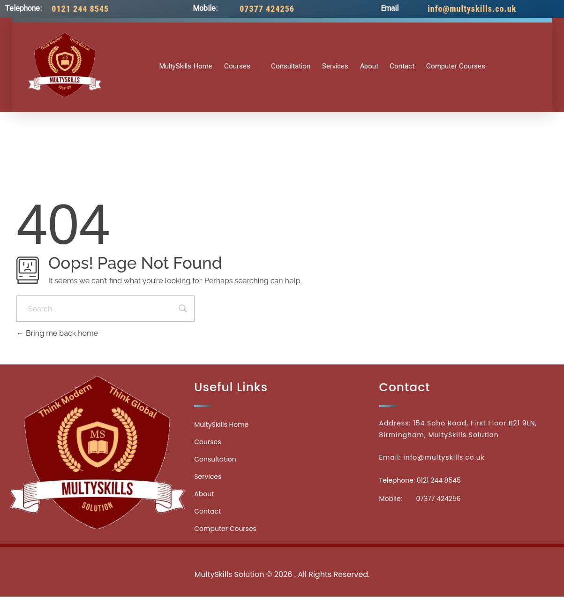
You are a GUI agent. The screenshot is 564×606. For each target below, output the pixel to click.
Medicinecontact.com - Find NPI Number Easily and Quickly (282, 553)
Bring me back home (57, 333)
